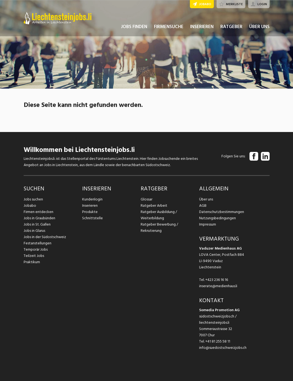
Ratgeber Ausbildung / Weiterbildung (159, 215)
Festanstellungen (37, 243)
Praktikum (32, 262)
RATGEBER (231, 27)
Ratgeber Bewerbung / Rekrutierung (159, 227)
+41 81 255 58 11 (217, 341)
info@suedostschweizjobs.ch (222, 347)
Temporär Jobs (36, 249)
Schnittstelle (92, 218)
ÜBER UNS (259, 27)
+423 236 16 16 (216, 280)
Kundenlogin (92, 199)
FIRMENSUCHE (168, 27)
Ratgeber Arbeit (154, 205)
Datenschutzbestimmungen (221, 212)
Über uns (206, 199)
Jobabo (30, 205)
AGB (202, 205)
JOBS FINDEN (134, 27)
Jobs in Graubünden (39, 218)
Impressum (207, 224)
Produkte (90, 212)
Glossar (146, 199)
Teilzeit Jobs (34, 256)
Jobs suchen (33, 199)
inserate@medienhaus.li (218, 286)
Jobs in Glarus (34, 230)
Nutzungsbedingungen (217, 218)
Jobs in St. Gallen (37, 224)
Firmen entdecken (38, 212)
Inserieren (90, 205)
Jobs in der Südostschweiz (45, 237)
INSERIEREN (202, 27)
